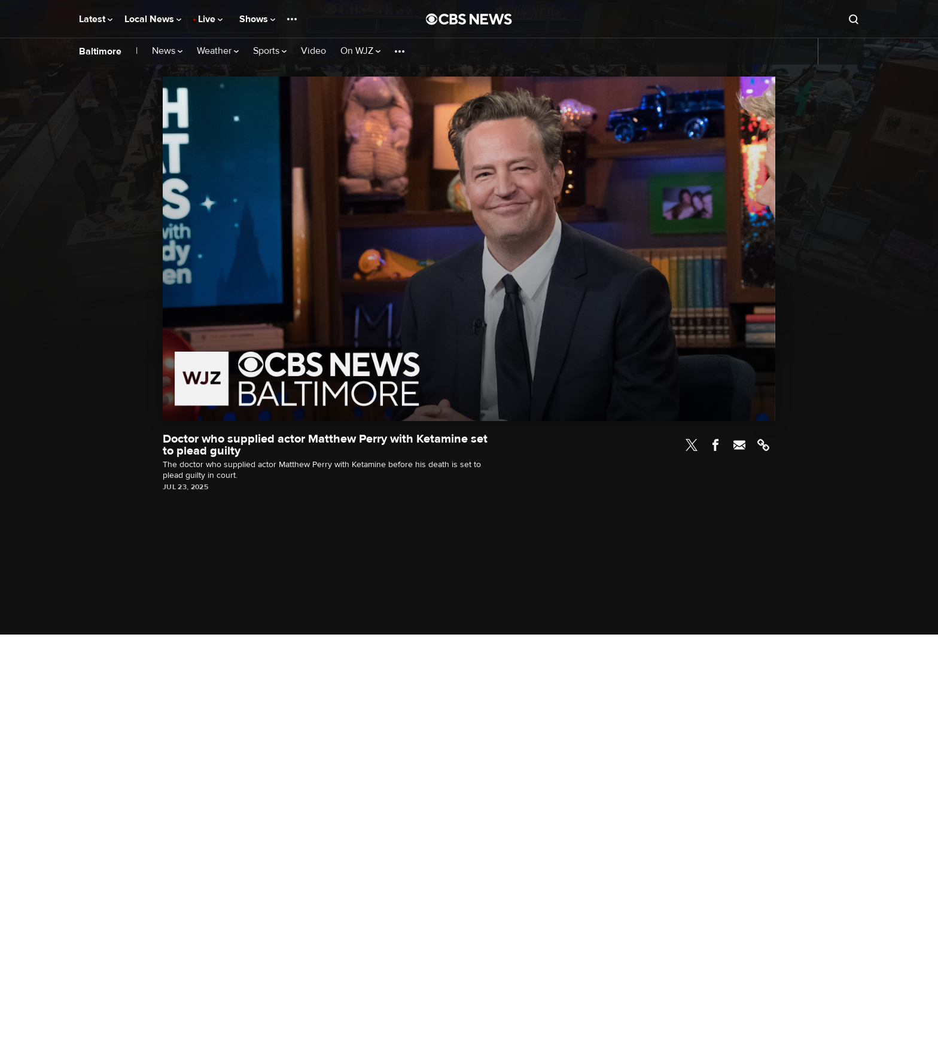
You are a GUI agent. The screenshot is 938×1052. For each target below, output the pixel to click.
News (167, 51)
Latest (95, 19)
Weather (218, 51)
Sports (270, 51)
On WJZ (360, 51)
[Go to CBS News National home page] (469, 19)
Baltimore (100, 51)
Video (313, 51)
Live (210, 19)
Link (763, 445)
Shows (257, 19)
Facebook (715, 445)
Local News (152, 19)
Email (739, 445)
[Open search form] (853, 19)
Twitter (692, 445)
